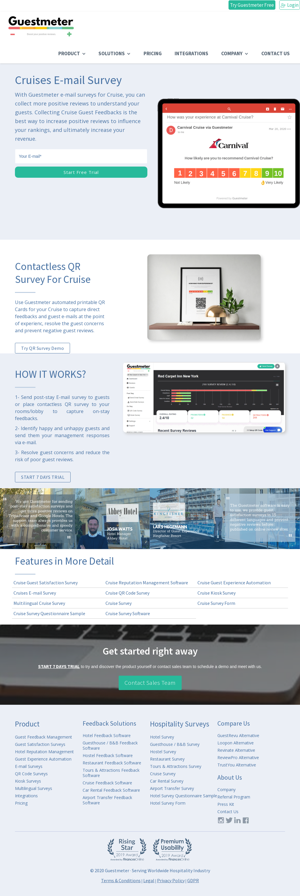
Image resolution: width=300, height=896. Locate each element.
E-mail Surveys (28, 766)
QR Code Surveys (31, 773)
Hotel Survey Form (167, 803)
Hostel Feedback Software (108, 755)
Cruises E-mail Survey (34, 593)
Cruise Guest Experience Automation (234, 582)
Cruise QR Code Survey (127, 593)
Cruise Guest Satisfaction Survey (45, 582)
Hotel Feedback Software (107, 735)
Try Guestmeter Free (252, 5)
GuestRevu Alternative (238, 735)
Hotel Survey (162, 737)
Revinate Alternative (236, 750)
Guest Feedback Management (43, 737)
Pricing (21, 803)
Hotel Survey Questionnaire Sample (183, 795)
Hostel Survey (163, 751)
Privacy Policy (171, 880)
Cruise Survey (118, 603)
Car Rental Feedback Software (111, 790)
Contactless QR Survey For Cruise (53, 273)
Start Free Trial (81, 172)
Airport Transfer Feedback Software (107, 800)
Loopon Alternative (235, 743)
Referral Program (233, 797)
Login (290, 5)
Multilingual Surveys (33, 788)
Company (226, 789)
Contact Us (227, 811)
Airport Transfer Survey (172, 788)
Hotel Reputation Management (44, 751)
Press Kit (225, 804)
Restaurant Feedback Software (112, 763)
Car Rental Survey (166, 781)
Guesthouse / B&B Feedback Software (110, 745)
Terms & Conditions (121, 880)
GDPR (193, 880)
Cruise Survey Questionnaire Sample (49, 613)
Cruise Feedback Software (107, 783)
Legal (148, 880)
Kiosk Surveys (28, 781)
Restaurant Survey (167, 759)
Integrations (26, 795)
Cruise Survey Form (216, 603)
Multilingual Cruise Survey (39, 603)
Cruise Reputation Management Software (146, 582)
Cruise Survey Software (127, 613)
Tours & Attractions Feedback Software (111, 773)
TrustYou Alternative (236, 765)
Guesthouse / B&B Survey (175, 744)
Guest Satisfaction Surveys (40, 744)
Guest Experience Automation (43, 759)
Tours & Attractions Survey (175, 766)
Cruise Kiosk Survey (216, 593)
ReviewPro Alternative (238, 757)
